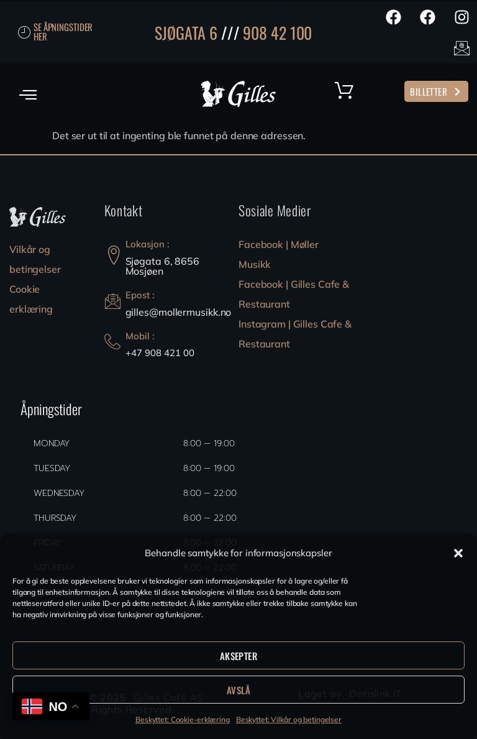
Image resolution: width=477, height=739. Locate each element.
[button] (458, 553)
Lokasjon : (147, 244)
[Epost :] (112, 301)
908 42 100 (277, 33)
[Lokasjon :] (114, 255)
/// (230, 33)
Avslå (238, 690)
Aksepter (238, 656)
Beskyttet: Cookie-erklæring (182, 719)
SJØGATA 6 (186, 33)
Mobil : (140, 336)
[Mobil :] (112, 342)
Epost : (140, 295)
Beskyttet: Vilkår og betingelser (289, 719)
